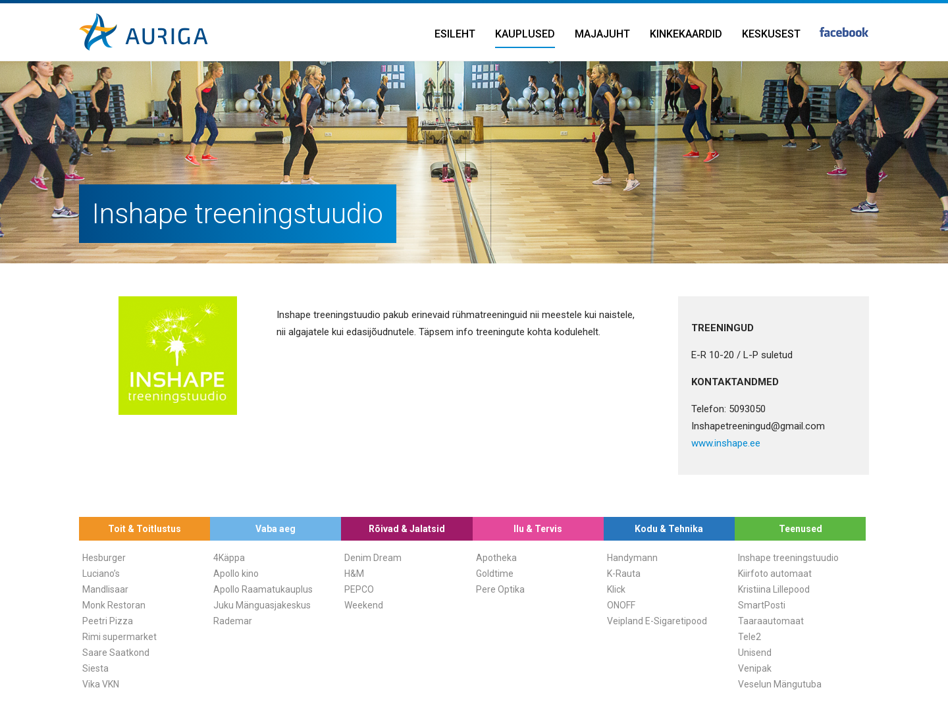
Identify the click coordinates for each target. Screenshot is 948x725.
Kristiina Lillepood (774, 589)
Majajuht (602, 34)
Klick (616, 589)
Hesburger (104, 557)
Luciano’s (101, 573)
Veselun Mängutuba (780, 684)
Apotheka (496, 557)
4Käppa (229, 557)
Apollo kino (236, 573)
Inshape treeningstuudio (788, 557)
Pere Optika (500, 589)
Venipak (755, 668)
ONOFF (621, 605)
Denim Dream (373, 557)
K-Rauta (624, 573)
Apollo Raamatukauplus (263, 589)
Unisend (755, 652)
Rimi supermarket (119, 636)
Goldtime (495, 573)
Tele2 (749, 636)
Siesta (95, 668)
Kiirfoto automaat (775, 573)
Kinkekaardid (686, 34)
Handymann (632, 557)
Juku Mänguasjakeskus (262, 605)
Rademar (232, 621)
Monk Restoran (113, 605)
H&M (354, 573)
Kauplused (525, 34)
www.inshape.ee (725, 443)
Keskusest (771, 34)
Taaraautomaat (771, 621)
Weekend (363, 605)
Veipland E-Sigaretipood (657, 621)
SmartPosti (761, 605)
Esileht (454, 34)
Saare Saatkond (115, 652)
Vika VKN (100, 684)
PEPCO (359, 589)
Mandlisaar (105, 589)
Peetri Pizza (107, 621)
